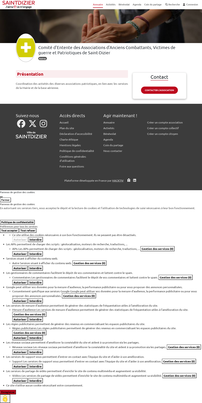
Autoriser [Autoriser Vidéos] (20, 380)
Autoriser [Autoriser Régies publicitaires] (20, 337)
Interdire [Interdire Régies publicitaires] (35, 337)
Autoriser (20, 239)
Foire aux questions (72, 166)
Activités (108, 128)
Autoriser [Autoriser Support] (20, 366)
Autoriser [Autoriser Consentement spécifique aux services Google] (20, 301)
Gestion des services (157, 248)
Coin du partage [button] (153, 4)
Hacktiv (118, 180)
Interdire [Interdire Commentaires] (35, 282)
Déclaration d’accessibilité (76, 133)
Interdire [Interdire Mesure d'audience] (35, 319)
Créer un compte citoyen (162, 133)
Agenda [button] (137, 4)
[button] (172, 4)
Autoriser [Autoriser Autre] (20, 268)
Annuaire (109, 122)
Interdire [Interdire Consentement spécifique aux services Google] (35, 301)
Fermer (5, 199)
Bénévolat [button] (124, 4)
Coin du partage (113, 145)
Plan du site (67, 128)
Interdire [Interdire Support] (35, 366)
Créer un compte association (165, 122)
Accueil (64, 122)
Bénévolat (109, 133)
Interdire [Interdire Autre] (35, 268)
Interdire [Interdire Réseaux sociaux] (35, 352)
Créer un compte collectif (163, 128)
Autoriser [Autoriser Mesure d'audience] (20, 319)
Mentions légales (70, 145)
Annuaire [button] (98, 4)
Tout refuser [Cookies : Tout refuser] (28, 230)
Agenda (108, 139)
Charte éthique (69, 139)
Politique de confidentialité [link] (17, 222)
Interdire (35, 239)
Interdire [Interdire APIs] (35, 254)
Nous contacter (112, 150)
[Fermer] (1, 196)
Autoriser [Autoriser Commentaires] (20, 282)
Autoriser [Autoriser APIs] (20, 254)
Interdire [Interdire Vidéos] (35, 380)
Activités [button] (111, 4)
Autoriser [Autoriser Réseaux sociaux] (20, 352)
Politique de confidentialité (77, 150)
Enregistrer (8, 392)
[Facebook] (21, 125)
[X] (33, 125)
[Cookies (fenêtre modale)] (5, 398)
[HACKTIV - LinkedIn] (135, 180)
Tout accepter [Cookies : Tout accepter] (9, 230)
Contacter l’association (159, 90)
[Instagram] (43, 125)
